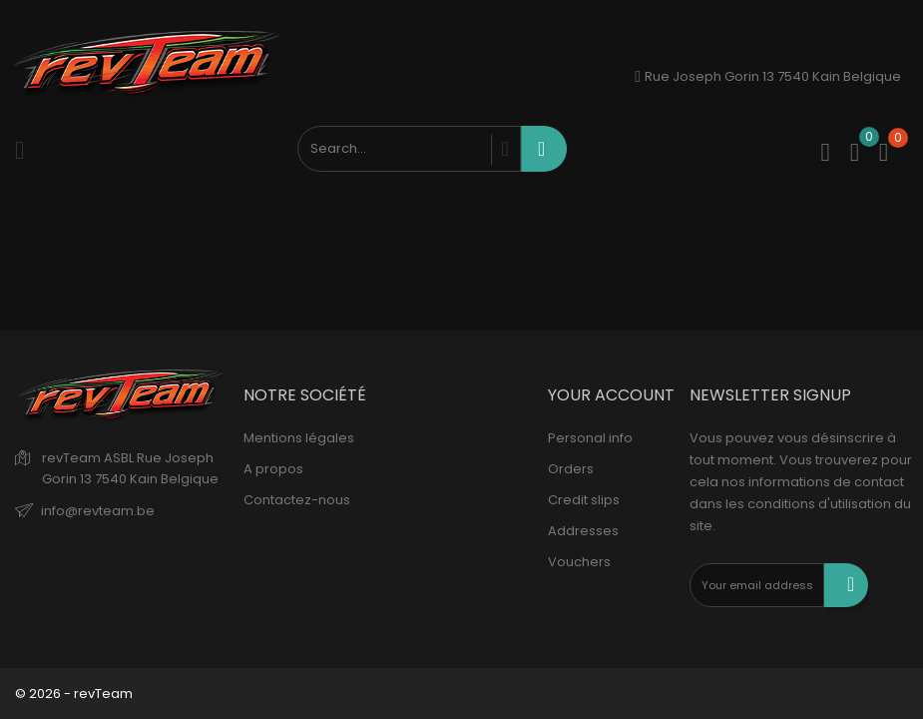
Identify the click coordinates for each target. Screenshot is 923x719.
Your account (611, 394)
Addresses (583, 530)
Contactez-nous (296, 499)
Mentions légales (298, 437)
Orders (571, 468)
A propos (273, 468)
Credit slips (584, 499)
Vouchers (579, 561)
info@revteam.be (98, 510)
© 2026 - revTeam (74, 693)
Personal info (590, 437)
